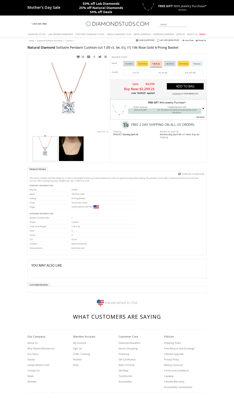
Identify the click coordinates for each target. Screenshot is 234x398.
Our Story (32, 328)
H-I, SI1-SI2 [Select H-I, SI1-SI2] (163, 74)
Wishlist (77, 333)
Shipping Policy (172, 317)
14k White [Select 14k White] (129, 65)
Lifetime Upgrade (174, 328)
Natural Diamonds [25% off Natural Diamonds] (101, 7)
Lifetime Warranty (174, 355)
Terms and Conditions (176, 344)
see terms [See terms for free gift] (182, 9)
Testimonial (125, 350)
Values (31, 333)
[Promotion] (43, 7)
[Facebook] (171, 380)
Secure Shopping (128, 322)
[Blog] (185, 380)
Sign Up (77, 322)
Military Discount (173, 339)
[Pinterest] (177, 380)
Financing (123, 328)
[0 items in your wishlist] (198, 24)
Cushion (69, 40)
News (30, 350)
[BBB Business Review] (94, 391)
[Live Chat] (52, 24)
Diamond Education (129, 317)
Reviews (31, 355)
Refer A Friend (126, 339)
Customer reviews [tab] (39, 259)
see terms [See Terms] (200, 118)
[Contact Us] (59, 24)
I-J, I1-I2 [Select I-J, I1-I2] (136, 74)
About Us (32, 317)
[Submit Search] (185, 24)
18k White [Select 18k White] (170, 65)
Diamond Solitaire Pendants (50, 40)
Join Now (129, 379)
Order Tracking (81, 328)
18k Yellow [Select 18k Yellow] (183, 65)
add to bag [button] (185, 88)
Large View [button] (102, 133)
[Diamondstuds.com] (117, 24)
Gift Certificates (127, 333)
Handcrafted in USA (117, 276)
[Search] (173, 24)
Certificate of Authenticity (191, 175)
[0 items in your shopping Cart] (205, 24)
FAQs (76, 339)
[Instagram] (156, 380)
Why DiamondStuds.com (40, 322)
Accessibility (125, 355)
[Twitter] (164, 380)
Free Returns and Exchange (179, 322)
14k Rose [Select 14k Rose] (156, 65)
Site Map (123, 344)
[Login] (191, 24)
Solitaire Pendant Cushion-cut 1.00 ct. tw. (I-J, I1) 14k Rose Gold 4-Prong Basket (97, 49)
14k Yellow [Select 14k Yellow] (142, 65)
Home (31, 40)
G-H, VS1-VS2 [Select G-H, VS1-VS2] (190, 74)
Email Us (201, 40)
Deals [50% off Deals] (101, 12)
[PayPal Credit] (140, 391)
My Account (79, 317)
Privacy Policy (171, 333)
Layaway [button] (176, 95)
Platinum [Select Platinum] (197, 65)
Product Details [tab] (38, 170)
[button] (78, 58)
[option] (45, 150)
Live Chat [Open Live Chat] (187, 40)
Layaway (169, 350)
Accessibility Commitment (178, 361)
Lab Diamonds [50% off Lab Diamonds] (101, 3)
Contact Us (33, 344)
